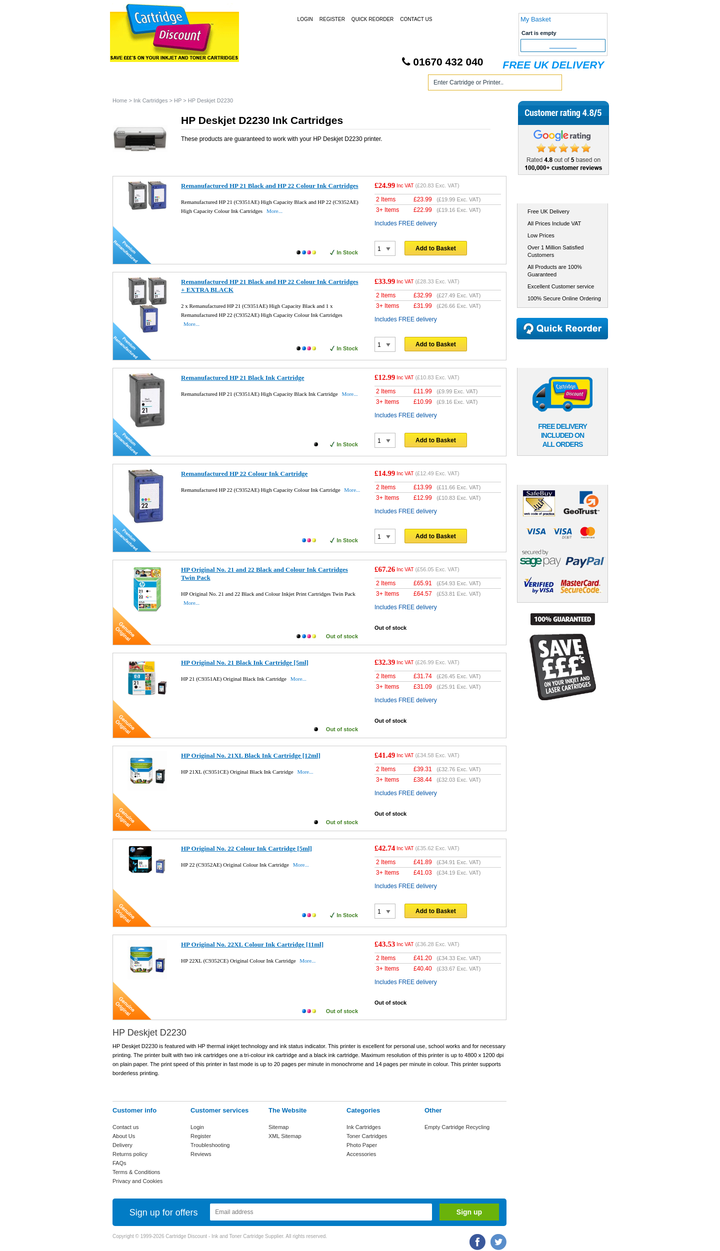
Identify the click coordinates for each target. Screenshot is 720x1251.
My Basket (535, 19)
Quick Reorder (373, 19)
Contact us (125, 1127)
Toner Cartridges (264, 84)
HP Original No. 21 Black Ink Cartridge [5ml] (244, 662)
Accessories (361, 1154)
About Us (123, 1136)
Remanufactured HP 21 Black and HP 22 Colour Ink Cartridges (269, 185)
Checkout (563, 45)
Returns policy (130, 1154)
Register (332, 19)
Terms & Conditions (136, 1172)
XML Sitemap (285, 1136)
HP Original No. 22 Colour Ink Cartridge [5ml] (246, 848)
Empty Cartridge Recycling (457, 1127)
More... (274, 211)
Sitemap (278, 1127)
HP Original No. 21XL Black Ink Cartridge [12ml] (250, 755)
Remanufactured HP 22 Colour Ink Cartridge (244, 473)
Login (305, 19)
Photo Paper (361, 1145)
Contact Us (416, 19)
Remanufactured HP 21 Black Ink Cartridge (242, 377)
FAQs (119, 1163)
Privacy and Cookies (137, 1181)
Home (132, 84)
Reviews (201, 1154)
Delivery (122, 1145)
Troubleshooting (210, 1145)
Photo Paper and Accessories (362, 84)
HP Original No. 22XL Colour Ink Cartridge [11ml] (252, 944)
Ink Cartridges (189, 84)
